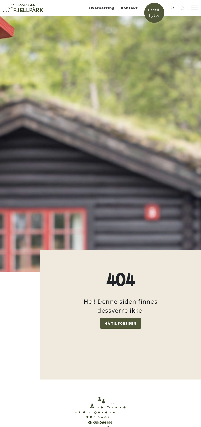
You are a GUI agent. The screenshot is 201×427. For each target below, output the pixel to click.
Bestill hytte (154, 13)
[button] (172, 8)
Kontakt (129, 8)
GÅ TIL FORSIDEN (120, 323)
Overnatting (101, 8)
